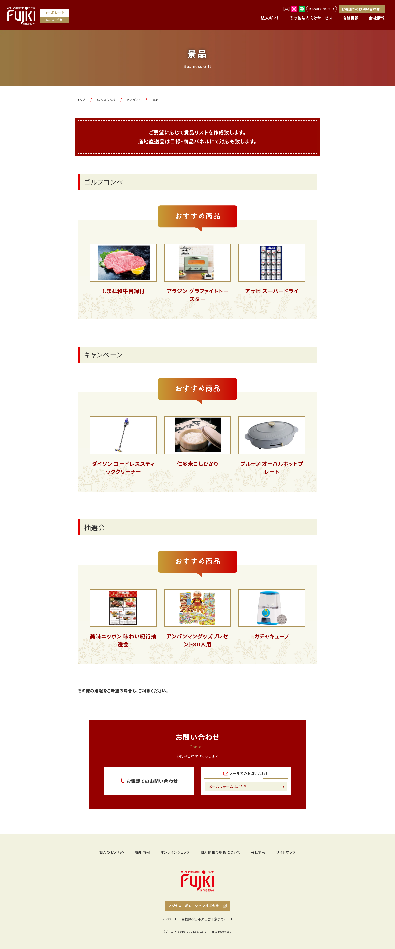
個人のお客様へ (112, 852)
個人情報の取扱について (220, 852)
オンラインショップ (175, 852)
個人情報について (319, 9)
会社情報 (258, 852)
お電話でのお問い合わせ (360, 8)
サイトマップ (286, 852)
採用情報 (142, 852)
